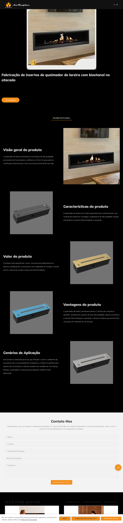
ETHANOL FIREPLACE (73, 502)
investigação (10, 100)
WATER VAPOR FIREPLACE (92, 502)
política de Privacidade (29, 520)
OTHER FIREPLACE (110, 502)
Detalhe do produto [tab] (61, 118)
